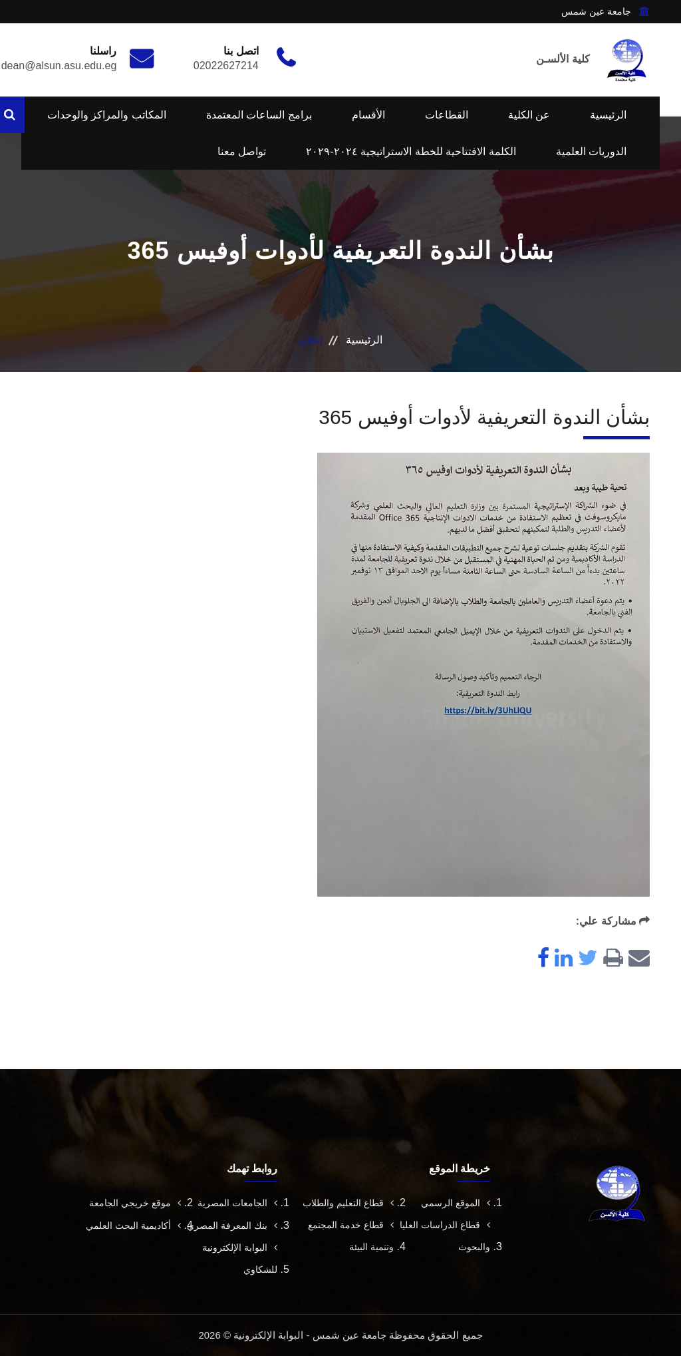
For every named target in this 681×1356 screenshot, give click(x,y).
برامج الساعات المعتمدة (259, 114)
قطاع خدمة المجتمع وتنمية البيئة (351, 1236)
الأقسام (368, 114)
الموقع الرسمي (455, 1203)
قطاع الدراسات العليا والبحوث (445, 1236)
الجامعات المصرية (237, 1203)
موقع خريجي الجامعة (135, 1203)
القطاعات (446, 114)
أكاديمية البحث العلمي (133, 1225)
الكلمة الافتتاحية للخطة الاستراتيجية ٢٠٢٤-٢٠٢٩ (410, 151)
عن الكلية (529, 114)
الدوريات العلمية (591, 151)
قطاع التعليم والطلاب (348, 1203)
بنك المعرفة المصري (232, 1225)
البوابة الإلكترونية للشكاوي (239, 1258)
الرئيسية (608, 114)
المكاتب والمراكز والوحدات (106, 114)
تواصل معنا (241, 151)
